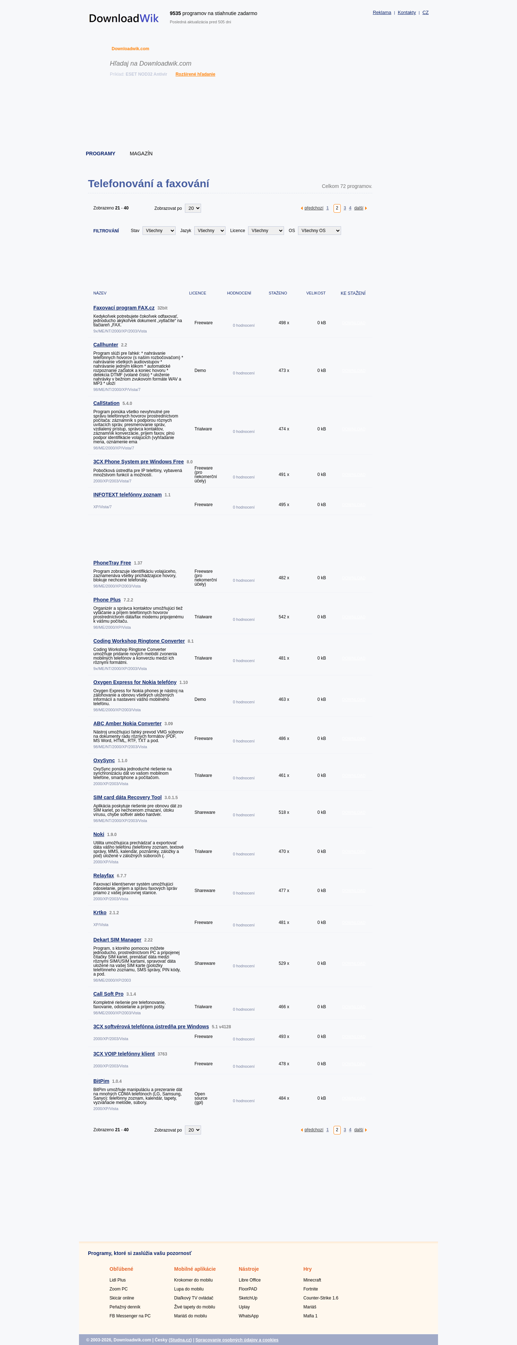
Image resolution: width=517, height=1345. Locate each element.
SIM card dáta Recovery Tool (127, 797)
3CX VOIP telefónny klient (124, 1054)
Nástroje (249, 1269)
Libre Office (250, 1280)
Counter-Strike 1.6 (320, 1298)
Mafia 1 (310, 1315)
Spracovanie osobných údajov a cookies (236, 1339)
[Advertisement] (259, 115)
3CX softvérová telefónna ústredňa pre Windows (151, 1026)
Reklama (382, 12)
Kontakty (407, 12)
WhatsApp (248, 1315)
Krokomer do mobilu (193, 1280)
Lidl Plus (118, 1280)
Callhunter (105, 345)
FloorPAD (248, 1289)
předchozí (313, 208)
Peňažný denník (125, 1306)
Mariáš (309, 1306)
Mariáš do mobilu (190, 1315)
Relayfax (103, 875)
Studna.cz (180, 1339)
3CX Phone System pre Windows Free (138, 461)
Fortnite (310, 1289)
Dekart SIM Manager (117, 940)
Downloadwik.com (130, 48)
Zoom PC (119, 1289)
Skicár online (122, 1298)
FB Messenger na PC (130, 1315)
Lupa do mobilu (189, 1289)
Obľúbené (121, 1269)
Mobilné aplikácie (195, 1269)
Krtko (100, 912)
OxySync (104, 760)
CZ (426, 12)
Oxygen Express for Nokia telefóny (135, 682)
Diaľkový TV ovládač (193, 1298)
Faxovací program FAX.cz (123, 308)
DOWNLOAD (353, 323)
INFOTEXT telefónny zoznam (127, 494)
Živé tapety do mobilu (194, 1306)
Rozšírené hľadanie (195, 74)
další (358, 208)
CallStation (106, 403)
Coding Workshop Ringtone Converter (139, 641)
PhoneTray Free (112, 563)
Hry (307, 1269)
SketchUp (248, 1298)
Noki (98, 834)
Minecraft (312, 1280)
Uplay (244, 1306)
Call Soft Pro (108, 994)
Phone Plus (107, 600)
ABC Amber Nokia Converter (127, 723)
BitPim (101, 1081)
